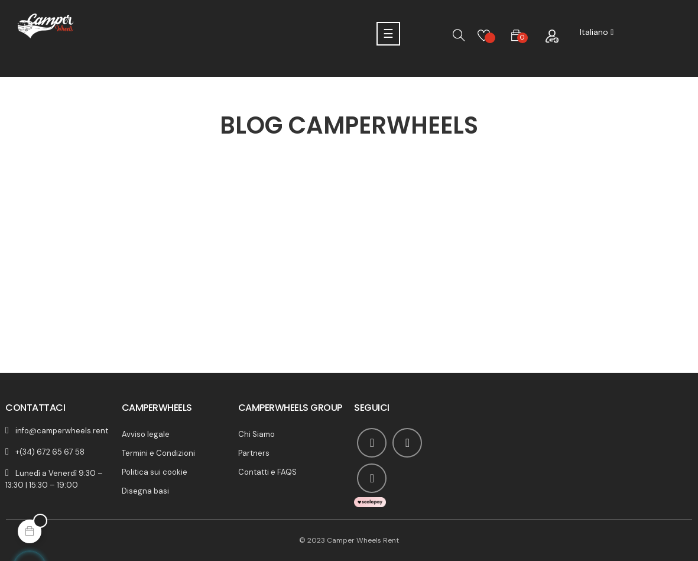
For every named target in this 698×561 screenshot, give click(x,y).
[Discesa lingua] (596, 32)
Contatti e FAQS (267, 472)
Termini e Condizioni (158, 453)
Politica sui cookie (154, 472)
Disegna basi (145, 491)
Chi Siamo (256, 434)
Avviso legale (146, 434)
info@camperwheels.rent (61, 431)
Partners (254, 453)
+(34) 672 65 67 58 (50, 452)
